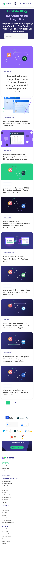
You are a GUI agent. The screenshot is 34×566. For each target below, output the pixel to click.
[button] (15, 3)
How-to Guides (7, 71)
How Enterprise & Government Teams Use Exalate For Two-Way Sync (15, 262)
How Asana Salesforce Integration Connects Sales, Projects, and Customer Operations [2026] (16, 363)
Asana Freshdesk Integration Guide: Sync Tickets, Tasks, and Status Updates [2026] (16, 296)
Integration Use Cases (9, 117)
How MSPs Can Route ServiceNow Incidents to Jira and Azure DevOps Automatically (16, 124)
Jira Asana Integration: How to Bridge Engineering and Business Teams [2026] (15, 397)
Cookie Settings (6, 477)
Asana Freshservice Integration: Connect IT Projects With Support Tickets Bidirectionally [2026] (16, 329)
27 (16, 412)
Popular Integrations (10, 485)
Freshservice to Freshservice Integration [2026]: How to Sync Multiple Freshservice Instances (15, 158)
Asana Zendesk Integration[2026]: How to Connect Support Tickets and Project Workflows (16, 192)
